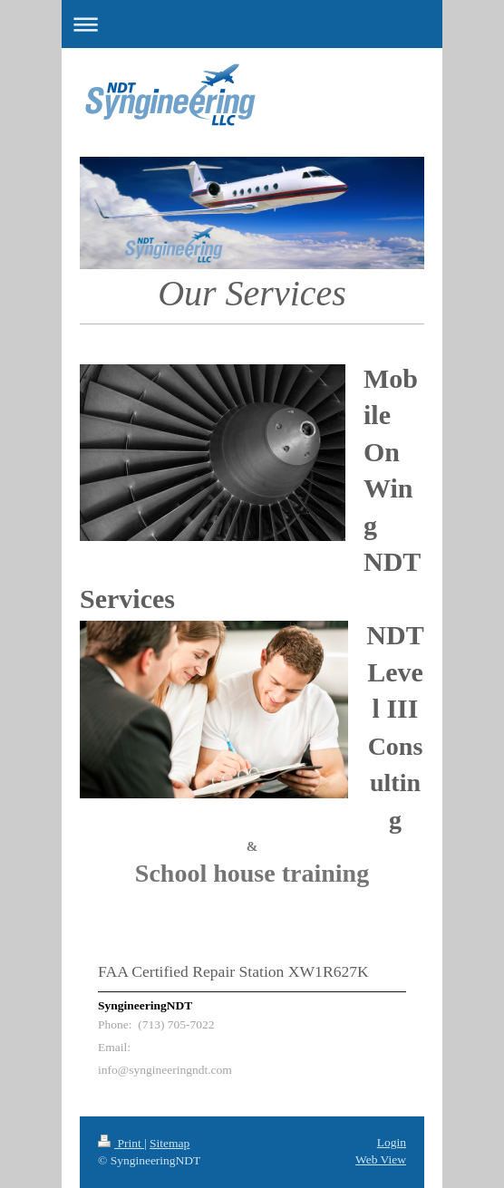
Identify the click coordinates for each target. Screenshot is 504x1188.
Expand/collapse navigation (252, 24)
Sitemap (169, 1143)
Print (121, 1143)
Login (391, 1142)
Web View (380, 1159)
